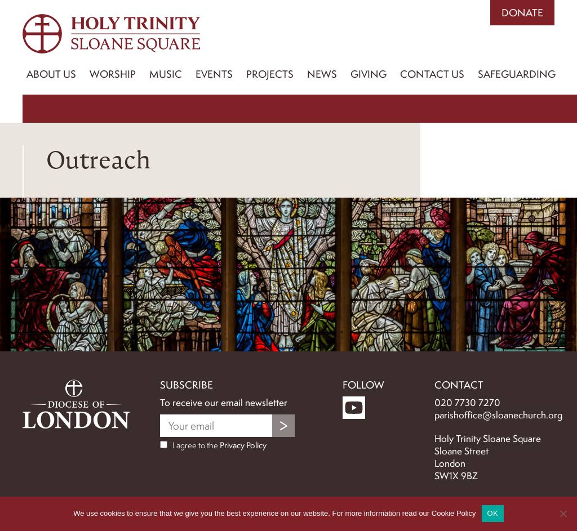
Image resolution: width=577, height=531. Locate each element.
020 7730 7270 (467, 402)
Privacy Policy (243, 445)
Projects (270, 74)
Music (165, 74)
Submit (283, 425)
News (322, 74)
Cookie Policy (454, 513)
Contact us (432, 74)
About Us (51, 74)
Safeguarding (517, 74)
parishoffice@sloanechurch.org (498, 415)
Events (214, 74)
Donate (522, 12)
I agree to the (213, 445)
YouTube (354, 407)
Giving (368, 74)
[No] (563, 513)
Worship (113, 74)
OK (492, 513)
